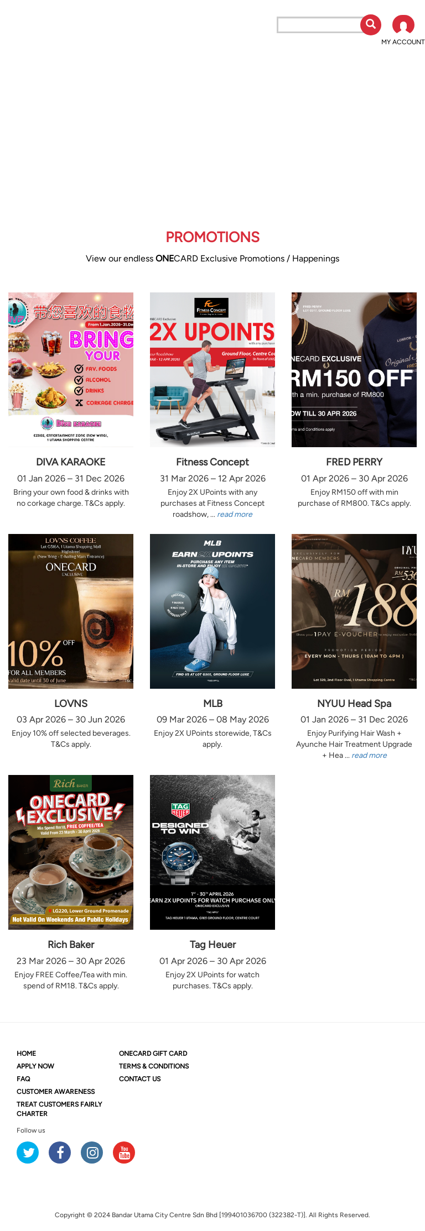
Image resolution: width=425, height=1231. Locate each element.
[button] (403, 31)
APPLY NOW (35, 1066)
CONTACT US (139, 1079)
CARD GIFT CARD (153, 1053)
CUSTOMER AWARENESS (56, 1092)
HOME (26, 1053)
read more (234, 514)
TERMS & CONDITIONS (154, 1066)
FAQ (23, 1079)
